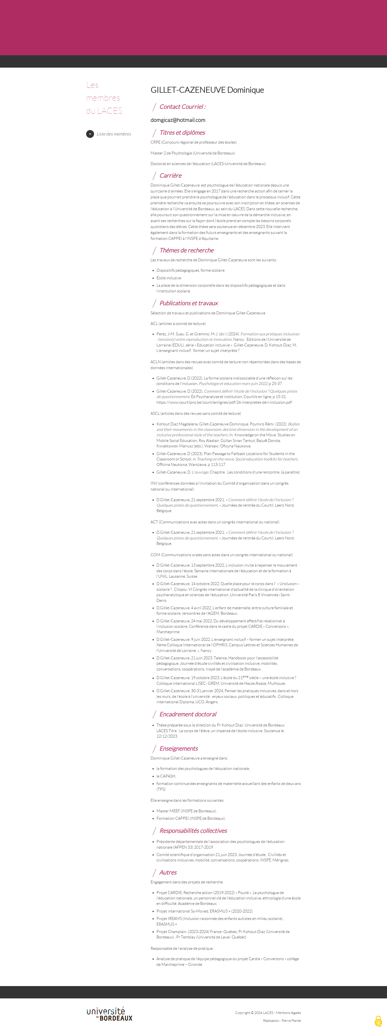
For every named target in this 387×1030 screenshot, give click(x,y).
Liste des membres (114, 134)
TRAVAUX (221, 63)
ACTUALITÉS (128, 63)
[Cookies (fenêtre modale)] (378, 1021)
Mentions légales (288, 1013)
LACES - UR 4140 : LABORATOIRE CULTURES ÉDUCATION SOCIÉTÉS (188, 27)
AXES (159, 63)
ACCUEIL (97, 63)
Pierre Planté (291, 1021)
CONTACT (254, 63)
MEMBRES (188, 63)
